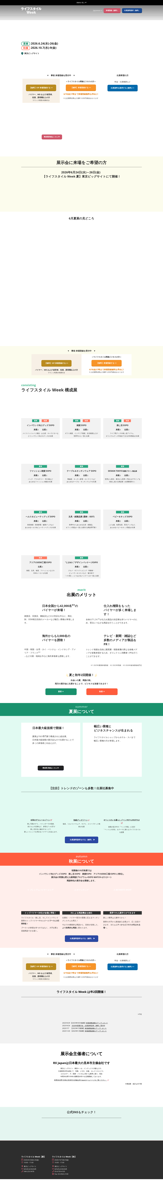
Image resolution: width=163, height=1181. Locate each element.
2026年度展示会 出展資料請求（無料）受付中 (88, 1027)
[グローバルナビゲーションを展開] (81, 3)
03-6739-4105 (60, 1173)
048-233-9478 (29, 1173)
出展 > (44, 431)
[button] (112, 12)
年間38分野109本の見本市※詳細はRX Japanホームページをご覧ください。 (80, 1082)
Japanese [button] (97, 12)
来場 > (36, 431)
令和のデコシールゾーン (40, 822)
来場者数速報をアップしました (97, 1025)
